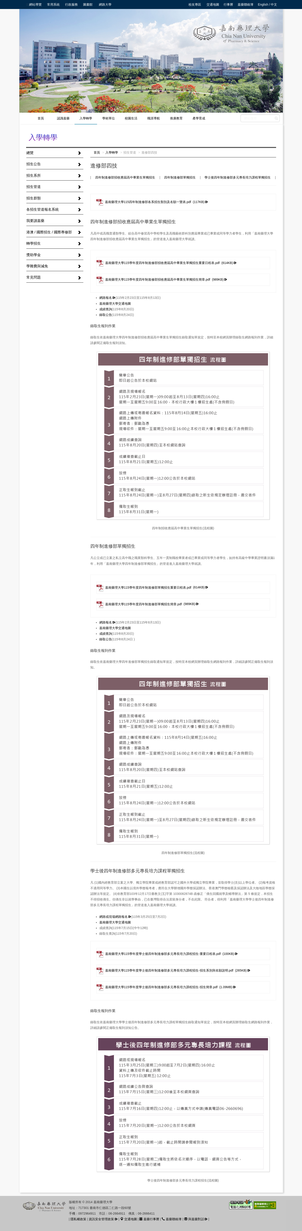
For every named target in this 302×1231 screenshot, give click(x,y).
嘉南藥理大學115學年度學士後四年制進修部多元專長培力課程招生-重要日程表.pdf (165, 954)
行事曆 (228, 4)
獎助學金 (33, 255)
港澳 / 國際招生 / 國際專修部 (49, 232)
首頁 (41, 118)
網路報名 (105, 297)
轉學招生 (33, 243)
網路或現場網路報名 (113, 916)
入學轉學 (85, 118)
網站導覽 (35, 4)
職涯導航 (153, 118)
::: (27, 4)
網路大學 (105, 4)
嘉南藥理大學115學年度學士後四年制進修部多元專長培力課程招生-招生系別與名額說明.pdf (172, 970)
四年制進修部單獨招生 (180, 177)
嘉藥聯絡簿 (245, 4)
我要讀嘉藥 (35, 221)
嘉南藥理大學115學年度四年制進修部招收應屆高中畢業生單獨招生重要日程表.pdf (165, 263)
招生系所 (33, 175)
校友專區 (194, 4)
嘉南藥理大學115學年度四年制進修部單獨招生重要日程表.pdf (151, 587)
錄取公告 (105, 315)
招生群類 (33, 198)
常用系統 (53, 4)
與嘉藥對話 (194, 1219)
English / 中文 (267, 4)
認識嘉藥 (63, 118)
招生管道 (33, 187)
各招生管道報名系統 (42, 209)
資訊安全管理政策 (101, 1219)
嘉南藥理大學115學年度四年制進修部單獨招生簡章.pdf (146, 604)
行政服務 (71, 4)
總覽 (30, 153)
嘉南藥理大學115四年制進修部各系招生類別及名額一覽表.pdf (150, 202)
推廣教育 (176, 118)
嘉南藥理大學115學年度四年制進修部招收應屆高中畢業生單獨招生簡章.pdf (160, 279)
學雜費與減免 (37, 266)
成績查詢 (105, 309)
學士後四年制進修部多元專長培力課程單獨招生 (237, 177)
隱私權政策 (78, 1219)
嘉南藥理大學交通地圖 (115, 303)
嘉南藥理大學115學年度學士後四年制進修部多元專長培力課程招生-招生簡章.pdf (164, 987)
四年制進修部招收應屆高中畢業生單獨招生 (125, 177)
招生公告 (33, 164)
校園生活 (131, 118)
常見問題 (33, 277)
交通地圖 (213, 4)
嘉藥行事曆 (149, 1219)
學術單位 (108, 118)
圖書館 (88, 4)
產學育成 (199, 118)
